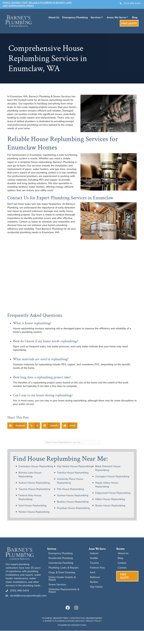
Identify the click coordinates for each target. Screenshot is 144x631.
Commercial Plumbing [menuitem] (61, 563)
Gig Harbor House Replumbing (74, 466)
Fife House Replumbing (70, 489)
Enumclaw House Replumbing (36, 466)
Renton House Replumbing (34, 512)
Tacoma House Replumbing (34, 489)
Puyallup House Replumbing (73, 508)
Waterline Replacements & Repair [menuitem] (64, 591)
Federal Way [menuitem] (97, 568)
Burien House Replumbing (110, 505)
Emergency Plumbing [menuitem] (61, 553)
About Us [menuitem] (123, 553)
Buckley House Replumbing (73, 502)
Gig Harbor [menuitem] (96, 587)
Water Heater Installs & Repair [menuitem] (62, 579)
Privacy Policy (93, 621)
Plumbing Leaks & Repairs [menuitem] (64, 568)
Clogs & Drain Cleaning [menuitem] (62, 572)
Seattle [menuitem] (94, 558)
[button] (101, 17)
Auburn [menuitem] (94, 553)
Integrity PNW (78, 625)
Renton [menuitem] (94, 582)
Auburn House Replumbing (34, 483)
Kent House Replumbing (33, 505)
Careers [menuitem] (122, 568)
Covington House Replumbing (112, 476)
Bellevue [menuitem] (95, 577)
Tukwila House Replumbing (73, 473)
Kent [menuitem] (92, 572)
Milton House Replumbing (110, 499)
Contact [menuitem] (122, 563)
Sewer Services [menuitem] (57, 584)
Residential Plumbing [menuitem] (61, 558)
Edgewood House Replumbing (112, 493)
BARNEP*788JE (61, 618)
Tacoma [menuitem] (94, 563)
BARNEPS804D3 (94, 618)
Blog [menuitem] (120, 558)
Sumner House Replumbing (72, 495)
